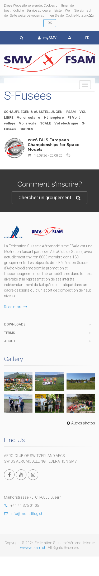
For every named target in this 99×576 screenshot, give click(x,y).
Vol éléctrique (66, 123)
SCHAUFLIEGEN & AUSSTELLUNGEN (33, 112)
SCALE (45, 123)
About (9, 341)
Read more (15, 307)
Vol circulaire (28, 117)
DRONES (26, 129)
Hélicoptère (54, 117)
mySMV (47, 38)
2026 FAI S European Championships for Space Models (53, 145)
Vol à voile (27, 123)
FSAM (71, 112)
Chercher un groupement (49, 198)
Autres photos (80, 423)
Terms (9, 333)
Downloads (15, 324)
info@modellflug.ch (23, 514)
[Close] (90, 15)
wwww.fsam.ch (33, 547)
